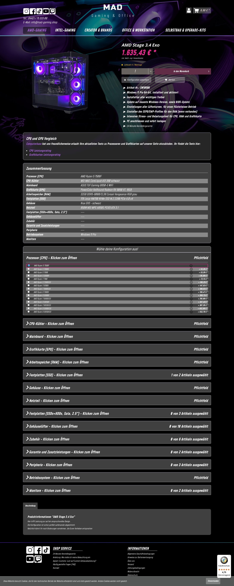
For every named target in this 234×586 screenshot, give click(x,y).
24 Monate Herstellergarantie (64, 553)
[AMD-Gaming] (36, 30)
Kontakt (56, 568)
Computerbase (33, 144)
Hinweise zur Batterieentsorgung (140, 557)
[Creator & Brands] (98, 30)
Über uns (130, 561)
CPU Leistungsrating (40, 151)
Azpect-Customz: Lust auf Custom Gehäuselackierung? (74, 561)
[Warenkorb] (202, 10)
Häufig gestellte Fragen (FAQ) (64, 564)
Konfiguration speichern (136, 79)
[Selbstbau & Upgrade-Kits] (185, 30)
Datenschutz (132, 575)
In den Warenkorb (191, 71)
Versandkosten (138, 58)
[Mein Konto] (189, 10)
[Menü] (229, 556)
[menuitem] (189, 10)
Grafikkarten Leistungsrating (44, 155)
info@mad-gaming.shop (44, 22)
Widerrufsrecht (133, 571)
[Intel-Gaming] (64, 30)
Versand (130, 564)
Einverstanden (213, 581)
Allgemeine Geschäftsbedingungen (140, 553)
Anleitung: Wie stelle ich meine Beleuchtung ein (71, 557)
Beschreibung (30, 505)
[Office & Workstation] (138, 30)
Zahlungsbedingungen (136, 568)
